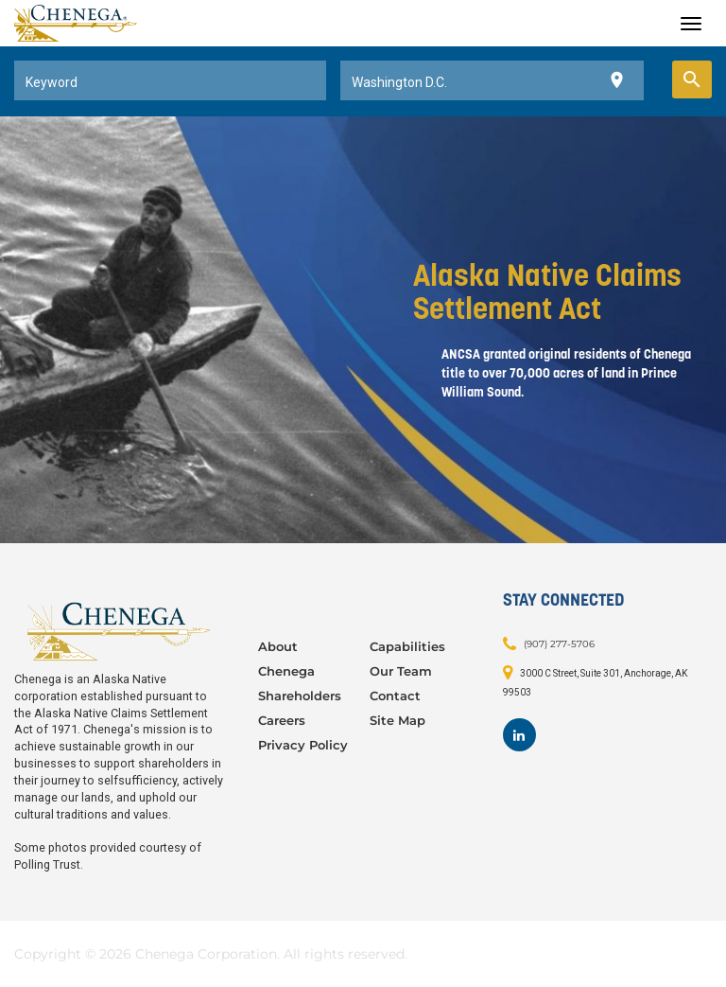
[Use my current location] (616, 80)
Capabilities (407, 646)
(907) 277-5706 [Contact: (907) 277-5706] (559, 644)
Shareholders (299, 695)
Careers (281, 720)
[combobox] (171, 80)
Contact (395, 695)
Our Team (401, 671)
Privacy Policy (303, 744)
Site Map (397, 720)
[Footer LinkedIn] (519, 734)
